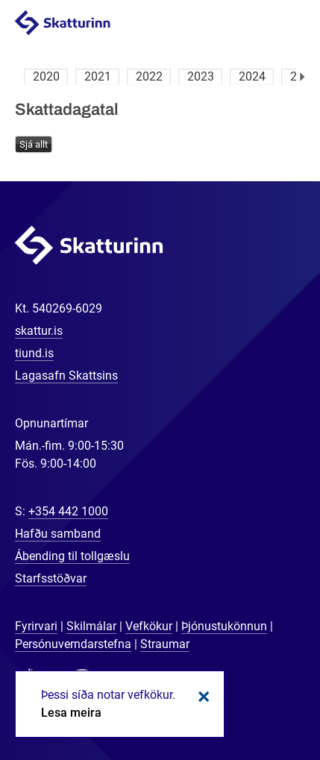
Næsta (302, 76)
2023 (200, 76)
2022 (149, 76)
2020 (46, 76)
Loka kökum (201, 696)
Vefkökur (148, 626)
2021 (97, 76)
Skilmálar (91, 626)
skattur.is (39, 331)
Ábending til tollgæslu (72, 556)
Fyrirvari (36, 626)
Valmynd (291, 23)
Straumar (164, 644)
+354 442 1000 (68, 511)
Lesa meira (71, 713)
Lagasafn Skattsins (66, 375)
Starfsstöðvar (51, 578)
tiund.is (34, 353)
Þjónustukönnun (224, 626)
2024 (252, 76)
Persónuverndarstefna (73, 644)
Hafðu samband (58, 534)
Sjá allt (33, 144)
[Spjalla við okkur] (260, 700)
